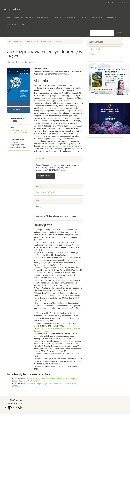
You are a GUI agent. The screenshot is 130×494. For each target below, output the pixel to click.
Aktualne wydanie (71, 17)
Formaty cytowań (45, 176)
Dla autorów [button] (98, 17)
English (93, 54)
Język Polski (96, 49)
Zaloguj (124, 3)
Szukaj (119, 33)
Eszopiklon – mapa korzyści (37, 384)
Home (8, 17)
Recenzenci (111, 17)
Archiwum (57, 17)
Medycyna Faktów (11, 9)
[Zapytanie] (102, 33)
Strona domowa (15, 42)
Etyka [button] (85, 17)
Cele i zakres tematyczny (23, 17)
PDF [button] (23, 103)
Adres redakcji (11, 25)
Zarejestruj (112, 3)
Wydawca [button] (25, 25)
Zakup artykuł (18, 109)
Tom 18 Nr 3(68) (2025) (43, 42)
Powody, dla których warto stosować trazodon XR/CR (47, 379)
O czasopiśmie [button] (43, 17)
